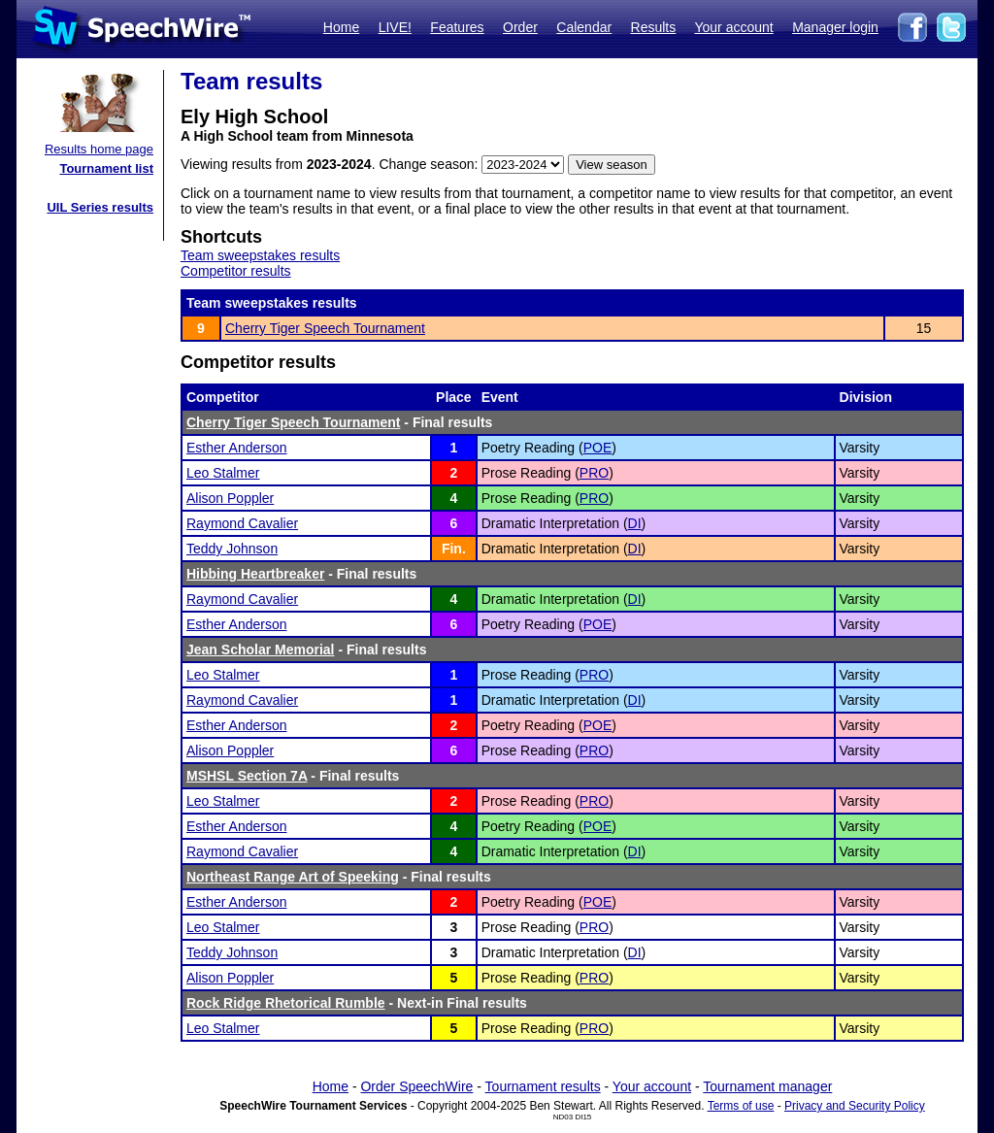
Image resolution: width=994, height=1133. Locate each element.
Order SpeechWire (416, 1086)
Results (654, 27)
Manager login (835, 27)
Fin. (454, 548)
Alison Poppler (230, 498)
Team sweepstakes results (260, 255)
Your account (733, 27)
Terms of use (741, 1106)
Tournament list (106, 168)
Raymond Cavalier (242, 523)
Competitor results (236, 271)
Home (341, 27)
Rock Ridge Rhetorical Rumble (285, 1003)
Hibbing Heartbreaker (255, 574)
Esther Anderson (236, 447)
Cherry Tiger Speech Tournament (325, 328)
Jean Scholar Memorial (260, 649)
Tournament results (543, 1086)
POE (598, 447)
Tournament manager (767, 1086)
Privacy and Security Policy (854, 1106)
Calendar (584, 27)
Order (520, 27)
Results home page (99, 149)
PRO (594, 473)
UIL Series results (100, 207)
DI (635, 523)
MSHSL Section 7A (246, 775)
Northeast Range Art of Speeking (292, 876)
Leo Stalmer (222, 473)
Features (456, 27)
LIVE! (395, 27)
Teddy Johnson (232, 548)
